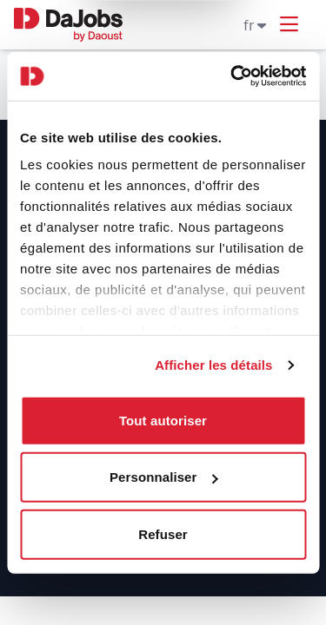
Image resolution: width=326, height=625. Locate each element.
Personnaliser (164, 477)
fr (254, 25)
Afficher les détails (213, 365)
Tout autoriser (163, 419)
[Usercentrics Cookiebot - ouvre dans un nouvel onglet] (232, 76)
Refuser (163, 533)
